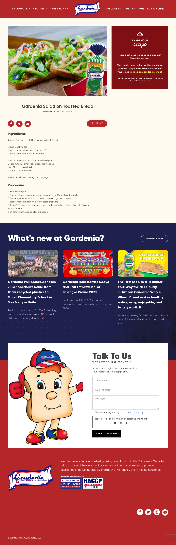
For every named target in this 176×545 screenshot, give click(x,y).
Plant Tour (135, 8)
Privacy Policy (136, 412)
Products (21, 8)
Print (97, 123)
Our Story (59, 8)
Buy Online (155, 8)
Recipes (40, 8)
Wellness (114, 8)
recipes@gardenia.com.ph (147, 72)
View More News (154, 239)
